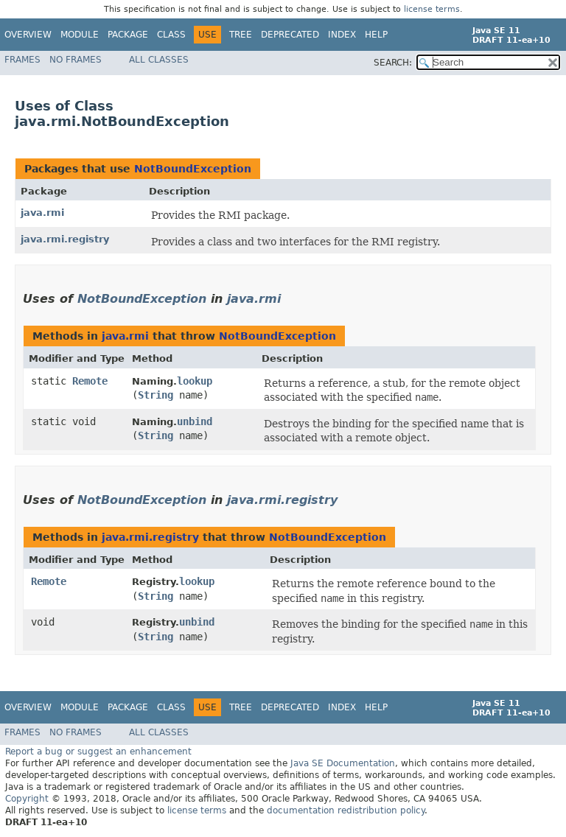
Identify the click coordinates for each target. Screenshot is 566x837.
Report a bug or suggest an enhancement (98, 751)
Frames (22, 60)
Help (376, 34)
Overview (28, 34)
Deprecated (290, 34)
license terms (432, 9)
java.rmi (42, 212)
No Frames (75, 60)
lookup (194, 381)
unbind (194, 421)
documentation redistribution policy (345, 810)
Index (342, 34)
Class (171, 34)
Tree (240, 34)
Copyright (27, 799)
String (155, 395)
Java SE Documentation (342, 763)
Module (79, 34)
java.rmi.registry (65, 239)
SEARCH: (393, 62)
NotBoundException (192, 169)
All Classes (159, 60)
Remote (90, 381)
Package (128, 34)
